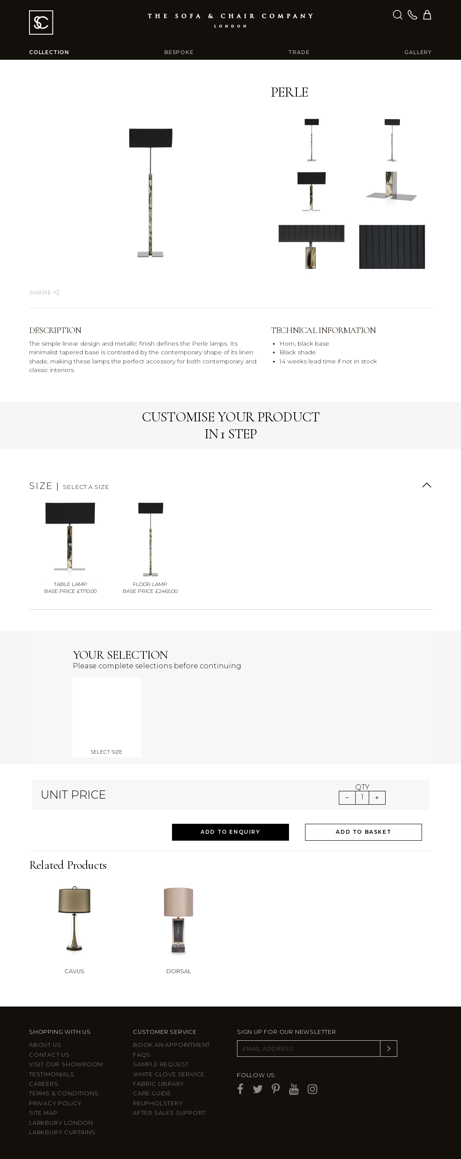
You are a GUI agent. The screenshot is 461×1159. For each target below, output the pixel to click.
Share (44, 292)
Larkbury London (61, 1123)
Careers (43, 1084)
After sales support (169, 1113)
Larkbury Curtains (62, 1132)
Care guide (152, 1093)
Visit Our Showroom (66, 1064)
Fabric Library (159, 1084)
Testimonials (52, 1074)
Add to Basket (363, 832)
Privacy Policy (55, 1103)
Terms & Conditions (63, 1093)
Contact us (49, 1055)
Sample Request (161, 1064)
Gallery (418, 52)
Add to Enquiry (230, 832)
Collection (49, 52)
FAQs (142, 1055)
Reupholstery (158, 1103)
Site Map (43, 1113)
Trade (298, 52)
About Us (45, 1045)
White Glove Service (169, 1074)
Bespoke (179, 52)
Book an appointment (171, 1045)
